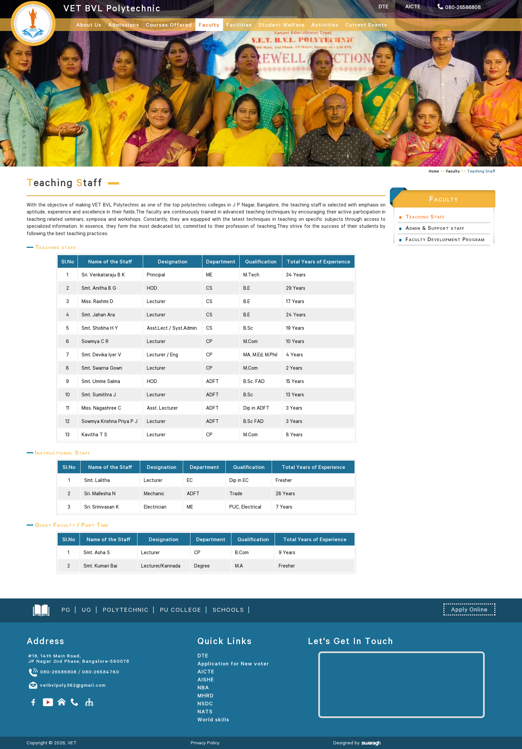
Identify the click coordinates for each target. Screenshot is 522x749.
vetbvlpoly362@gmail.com (67, 685)
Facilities (239, 25)
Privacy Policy (205, 742)
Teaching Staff (425, 216)
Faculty (209, 25)
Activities (325, 25)
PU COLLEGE (180, 609)
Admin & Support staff (434, 228)
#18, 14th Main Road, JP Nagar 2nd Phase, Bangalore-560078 (78, 658)
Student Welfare (282, 25)
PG (66, 609)
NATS (205, 711)
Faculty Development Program (445, 239)
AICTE (205, 671)
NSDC (205, 703)
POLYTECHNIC (126, 609)
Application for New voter (233, 663)
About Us (89, 25)
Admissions (123, 25)
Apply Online (469, 609)
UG (87, 609)
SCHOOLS (228, 609)
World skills (213, 719)
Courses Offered (169, 25)
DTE (202, 655)
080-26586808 (52, 672)
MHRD (205, 695)
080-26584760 (100, 671)
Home (434, 171)
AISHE (205, 679)
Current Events (366, 25)
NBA (203, 687)
